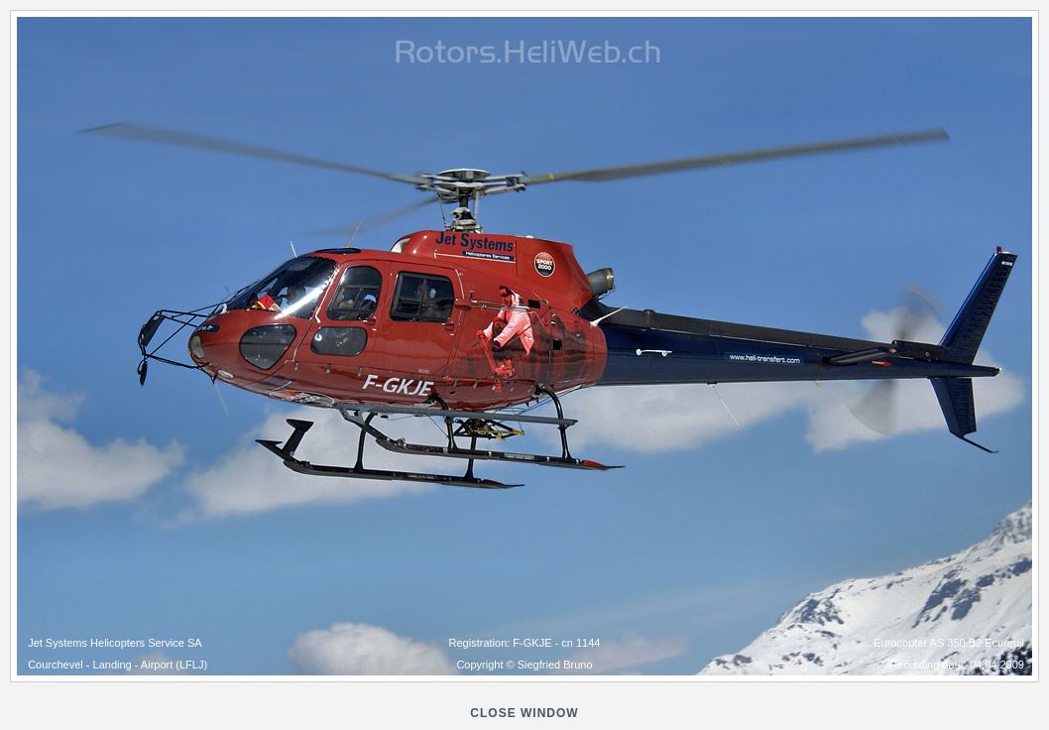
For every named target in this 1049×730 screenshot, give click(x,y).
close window (524, 713)
